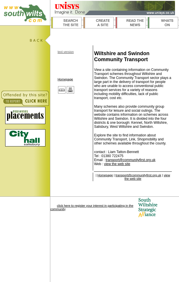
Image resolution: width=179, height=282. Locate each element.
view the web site (117, 164)
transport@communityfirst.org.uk (130, 160)
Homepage (65, 79)
